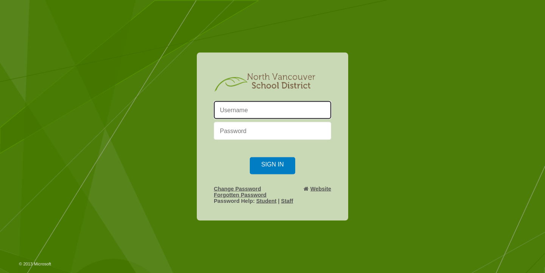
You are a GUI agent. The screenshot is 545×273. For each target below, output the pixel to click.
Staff (287, 201)
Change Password (237, 189)
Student (266, 201)
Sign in (272, 164)
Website (320, 189)
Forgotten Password (240, 195)
